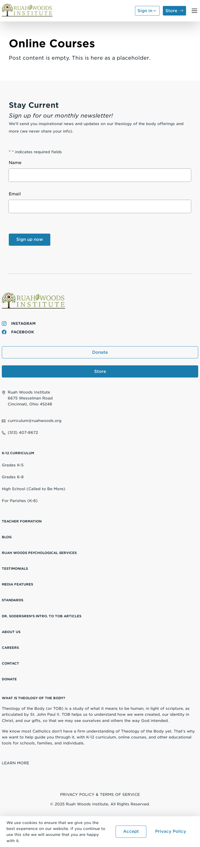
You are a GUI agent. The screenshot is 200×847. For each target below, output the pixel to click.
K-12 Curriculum (18, 453)
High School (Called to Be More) (33, 489)
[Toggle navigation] (194, 10)
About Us (11, 632)
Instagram (19, 323)
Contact (10, 663)
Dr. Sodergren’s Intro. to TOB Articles (41, 616)
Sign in (145, 10)
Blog (7, 537)
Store (171, 10)
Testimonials (15, 569)
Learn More (15, 763)
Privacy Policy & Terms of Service (100, 794)
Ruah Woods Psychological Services (39, 553)
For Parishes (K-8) (20, 500)
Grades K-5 (12, 465)
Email (16, 193)
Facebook (18, 331)
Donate (100, 352)
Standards (12, 600)
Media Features (17, 584)
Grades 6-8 (13, 477)
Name (16, 162)
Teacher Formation (22, 521)
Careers (10, 648)
